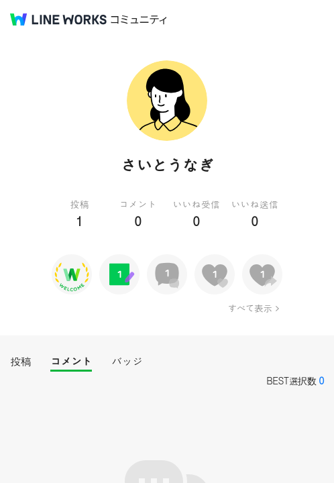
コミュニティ (139, 20)
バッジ (127, 361)
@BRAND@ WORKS (58, 19)
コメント (71, 361)
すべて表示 (250, 308)
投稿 (20, 361)
